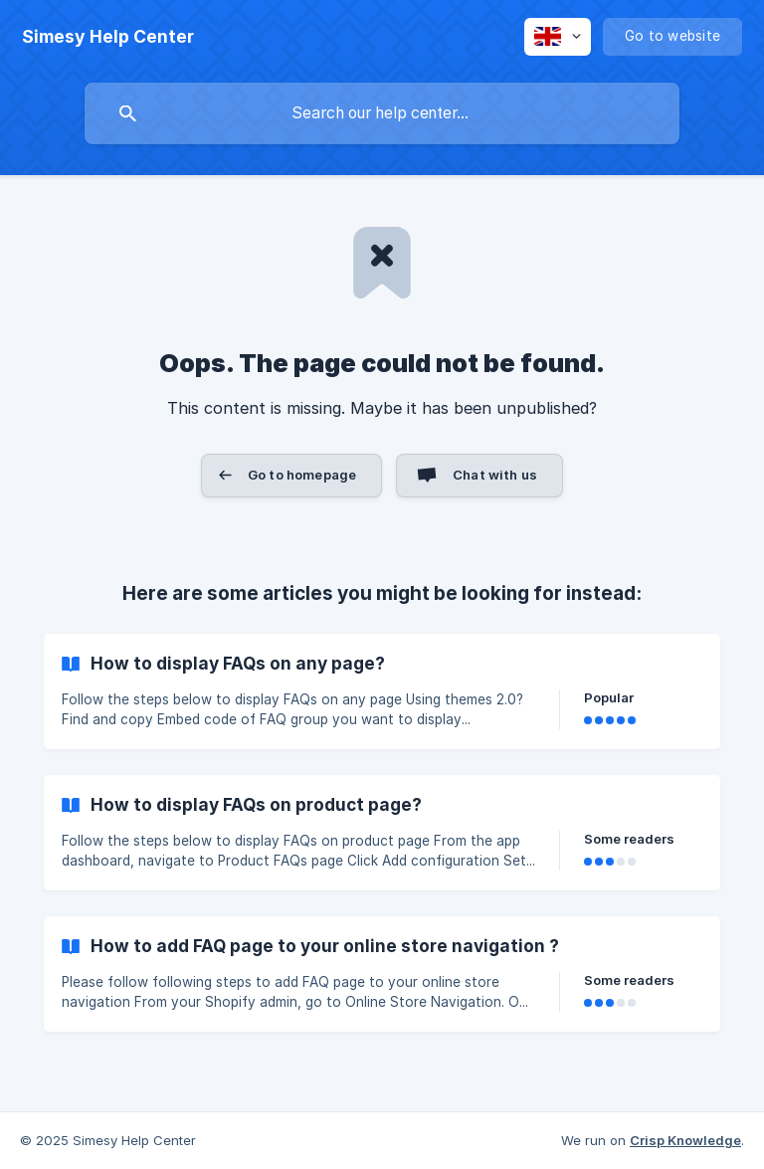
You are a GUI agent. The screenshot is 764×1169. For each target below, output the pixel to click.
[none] (108, 37)
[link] (382, 691)
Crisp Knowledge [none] (685, 1140)
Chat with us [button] (495, 475)
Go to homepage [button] (302, 475)
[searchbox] (382, 113)
